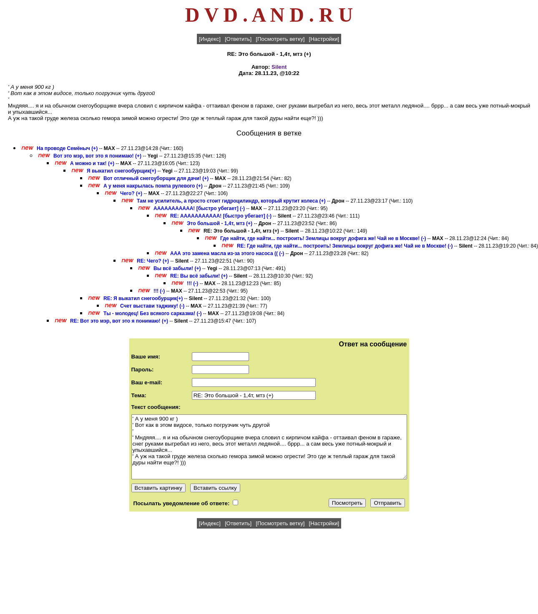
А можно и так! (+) (92, 163)
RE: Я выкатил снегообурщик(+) (143, 298)
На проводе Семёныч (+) (67, 148)
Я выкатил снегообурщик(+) (121, 171)
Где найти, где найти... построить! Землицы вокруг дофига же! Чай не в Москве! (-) (323, 238)
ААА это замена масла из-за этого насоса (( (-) (227, 253)
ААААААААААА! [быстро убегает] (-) (199, 208)
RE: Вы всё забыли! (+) (198, 276)
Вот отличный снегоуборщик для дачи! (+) (156, 178)
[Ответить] (238, 39)
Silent (279, 67)
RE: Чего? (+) (153, 261)
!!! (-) (192, 283)
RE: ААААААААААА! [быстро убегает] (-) (221, 216)
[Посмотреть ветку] (280, 39)
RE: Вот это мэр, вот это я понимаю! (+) (119, 321)
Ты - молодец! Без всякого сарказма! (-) (152, 313)
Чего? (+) (131, 193)
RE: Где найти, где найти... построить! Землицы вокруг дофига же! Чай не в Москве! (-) (345, 246)
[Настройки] (324, 39)
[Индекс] (210, 39)
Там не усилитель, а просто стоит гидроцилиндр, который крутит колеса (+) (231, 201)
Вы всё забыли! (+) (177, 268)
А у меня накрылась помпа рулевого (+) (153, 186)
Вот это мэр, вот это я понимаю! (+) (97, 156)
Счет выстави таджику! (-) (152, 306)
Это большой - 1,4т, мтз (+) (219, 223)
